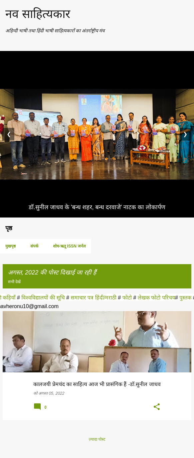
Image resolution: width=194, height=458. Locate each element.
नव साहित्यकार (37, 14)
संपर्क (34, 246)
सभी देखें (14, 281)
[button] (157, 407)
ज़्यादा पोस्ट (97, 439)
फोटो (129, 297)
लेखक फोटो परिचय (158, 297)
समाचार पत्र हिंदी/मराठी (96, 297)
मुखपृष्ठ (10, 246)
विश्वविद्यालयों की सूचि (46, 297)
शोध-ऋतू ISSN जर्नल (69, 246)
